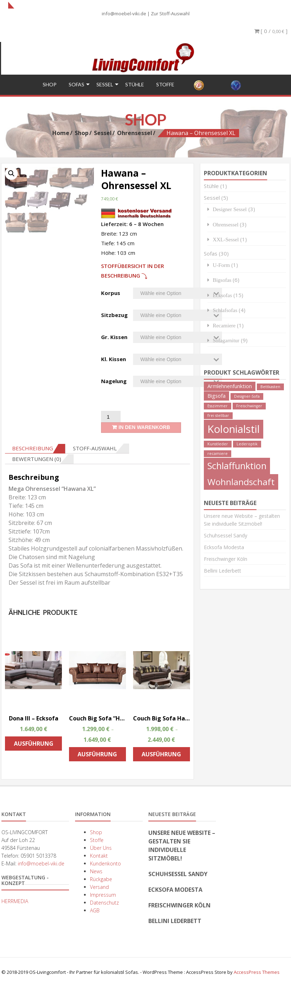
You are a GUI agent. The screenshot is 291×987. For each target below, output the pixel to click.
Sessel (104, 84)
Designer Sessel (230, 208)
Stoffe (165, 84)
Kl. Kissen (113, 358)
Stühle (134, 84)
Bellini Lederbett (222, 570)
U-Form (221, 264)
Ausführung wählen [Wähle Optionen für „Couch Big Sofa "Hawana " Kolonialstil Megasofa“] (97, 755)
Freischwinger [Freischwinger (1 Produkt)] (249, 405)
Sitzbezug (114, 314)
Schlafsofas (225, 309)
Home (60, 132)
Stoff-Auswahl (95, 447)
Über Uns (101, 847)
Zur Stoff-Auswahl (170, 13)
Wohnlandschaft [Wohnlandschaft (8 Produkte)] (241, 481)
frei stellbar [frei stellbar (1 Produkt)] (218, 415)
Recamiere (224, 325)
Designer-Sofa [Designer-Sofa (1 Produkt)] (247, 395)
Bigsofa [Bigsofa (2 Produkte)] (216, 395)
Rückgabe (101, 878)
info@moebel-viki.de (124, 13)
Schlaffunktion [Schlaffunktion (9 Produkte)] (236, 465)
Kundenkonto (105, 863)
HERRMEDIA (14, 900)
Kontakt (99, 855)
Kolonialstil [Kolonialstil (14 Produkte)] (233, 429)
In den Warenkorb (144, 427)
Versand (99, 886)
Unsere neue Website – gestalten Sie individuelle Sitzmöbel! (181, 845)
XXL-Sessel (226, 239)
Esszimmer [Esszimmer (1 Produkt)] (217, 405)
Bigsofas (222, 279)
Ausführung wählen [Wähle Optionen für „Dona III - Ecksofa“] (33, 744)
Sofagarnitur (226, 340)
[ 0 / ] (270, 30)
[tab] (35, 448)
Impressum (103, 894)
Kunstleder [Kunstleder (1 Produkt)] (217, 443)
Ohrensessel (134, 132)
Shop (50, 84)
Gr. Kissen (114, 336)
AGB (95, 910)
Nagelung (114, 380)
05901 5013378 (38, 855)
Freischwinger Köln (225, 558)
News (96, 871)
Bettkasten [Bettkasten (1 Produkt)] (270, 386)
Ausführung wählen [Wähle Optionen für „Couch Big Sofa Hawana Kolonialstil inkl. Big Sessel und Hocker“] (161, 755)
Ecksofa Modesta (224, 546)
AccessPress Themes (257, 972)
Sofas (76, 84)
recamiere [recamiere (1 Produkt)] (217, 453)
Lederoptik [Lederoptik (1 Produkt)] (247, 443)
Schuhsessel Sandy (225, 535)
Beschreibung (32, 447)
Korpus (110, 292)
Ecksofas (222, 294)
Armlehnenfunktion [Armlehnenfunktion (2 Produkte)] (229, 385)
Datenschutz (104, 902)
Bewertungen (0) (36, 458)
